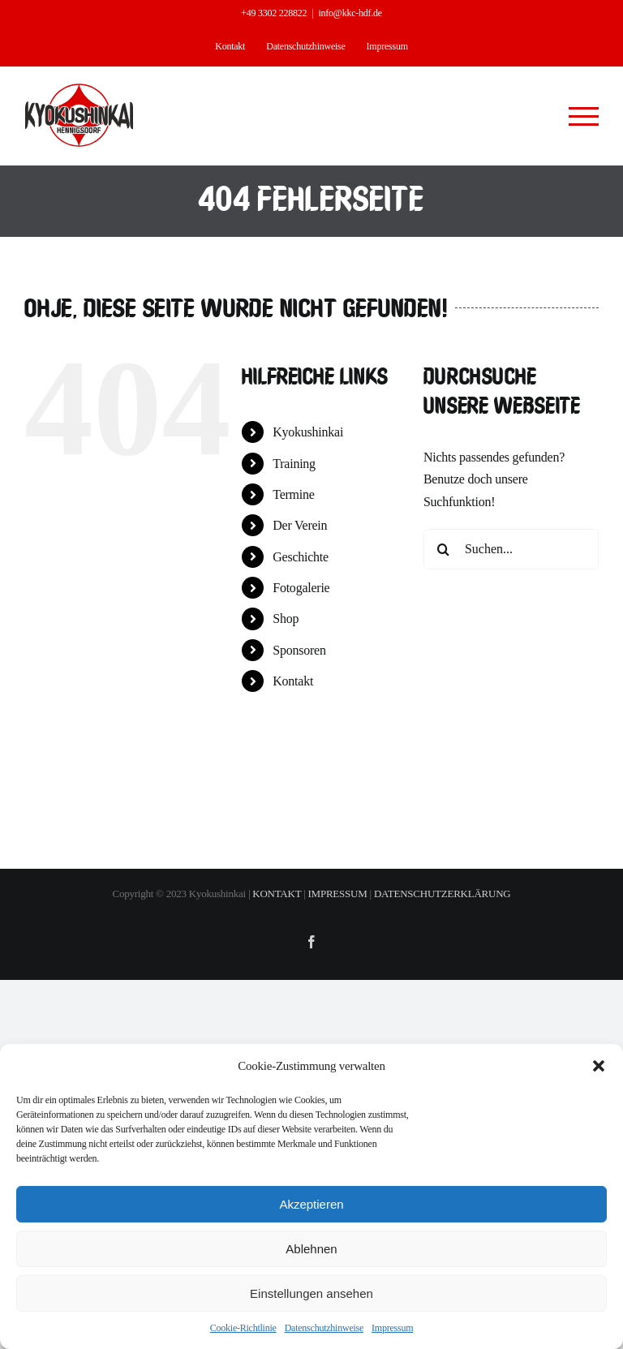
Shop (286, 618)
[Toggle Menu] (584, 116)
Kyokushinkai (308, 432)
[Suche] (443, 549)
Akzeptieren (311, 1204)
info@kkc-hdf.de (349, 13)
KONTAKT (276, 893)
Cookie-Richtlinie (243, 1328)
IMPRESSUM (337, 893)
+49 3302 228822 (274, 13)
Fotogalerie (301, 588)
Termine (293, 494)
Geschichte (301, 557)
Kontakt (293, 681)
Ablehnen (311, 1249)
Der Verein (300, 525)
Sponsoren (299, 650)
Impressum (392, 1328)
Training (294, 463)
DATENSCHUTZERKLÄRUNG (442, 893)
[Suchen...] (511, 549)
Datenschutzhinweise (324, 1328)
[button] (599, 1066)
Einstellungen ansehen (311, 1293)
